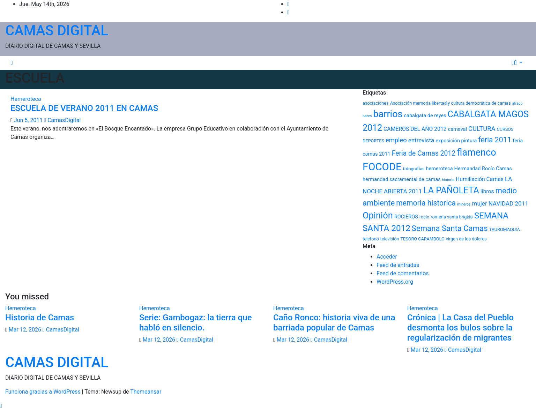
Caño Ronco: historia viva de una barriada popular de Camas (334, 323)
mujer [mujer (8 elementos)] (479, 203)
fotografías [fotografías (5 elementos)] (414, 168)
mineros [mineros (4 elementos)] (464, 204)
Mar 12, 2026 (25, 329)
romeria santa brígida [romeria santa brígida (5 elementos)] (451, 216)
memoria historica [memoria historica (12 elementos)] (426, 203)
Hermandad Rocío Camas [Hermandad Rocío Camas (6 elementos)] (483, 169)
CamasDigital (62, 120)
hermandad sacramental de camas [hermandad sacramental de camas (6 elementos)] (402, 179)
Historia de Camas (39, 317)
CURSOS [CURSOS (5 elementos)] (505, 129)
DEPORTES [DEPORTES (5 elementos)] (373, 140)
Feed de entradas (398, 265)
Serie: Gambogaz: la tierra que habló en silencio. (195, 323)
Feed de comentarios (403, 273)
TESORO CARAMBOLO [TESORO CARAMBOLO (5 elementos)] (422, 238)
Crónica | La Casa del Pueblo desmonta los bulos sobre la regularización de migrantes (460, 328)
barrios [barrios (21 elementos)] (387, 114)
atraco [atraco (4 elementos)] (517, 103)
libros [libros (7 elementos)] (487, 191)
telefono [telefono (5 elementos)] (371, 238)
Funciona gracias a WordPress (43, 391)
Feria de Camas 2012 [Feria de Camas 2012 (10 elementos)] (423, 153)
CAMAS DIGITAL (56, 30)
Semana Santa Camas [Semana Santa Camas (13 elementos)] (450, 228)
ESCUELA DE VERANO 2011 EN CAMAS (84, 108)
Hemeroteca (25, 99)
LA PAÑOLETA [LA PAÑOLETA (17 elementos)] (451, 190)
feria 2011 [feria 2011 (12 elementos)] (494, 139)
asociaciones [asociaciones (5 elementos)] (376, 103)
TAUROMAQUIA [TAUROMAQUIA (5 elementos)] (504, 229)
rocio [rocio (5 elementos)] (424, 216)
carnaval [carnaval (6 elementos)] (457, 129)
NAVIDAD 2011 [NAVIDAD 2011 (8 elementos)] (508, 203)
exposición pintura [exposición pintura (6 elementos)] (456, 141)
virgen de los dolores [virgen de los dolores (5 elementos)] (466, 238)
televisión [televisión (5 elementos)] (389, 238)
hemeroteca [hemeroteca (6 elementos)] (439, 169)
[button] (518, 62)
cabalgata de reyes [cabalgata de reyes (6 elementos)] (425, 116)
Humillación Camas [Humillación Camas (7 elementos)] (480, 179)
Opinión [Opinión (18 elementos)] (378, 215)
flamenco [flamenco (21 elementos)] (476, 152)
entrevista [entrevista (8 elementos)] (421, 140)
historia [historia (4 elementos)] (448, 180)
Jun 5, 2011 (28, 120)
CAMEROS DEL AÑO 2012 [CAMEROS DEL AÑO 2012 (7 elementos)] (415, 129)
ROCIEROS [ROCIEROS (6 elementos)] (406, 217)
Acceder (387, 256)
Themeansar (145, 391)
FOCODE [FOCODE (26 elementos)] (382, 167)
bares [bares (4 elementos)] (367, 116)
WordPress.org (395, 281)
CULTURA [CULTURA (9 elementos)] (481, 128)
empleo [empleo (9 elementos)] (396, 140)
